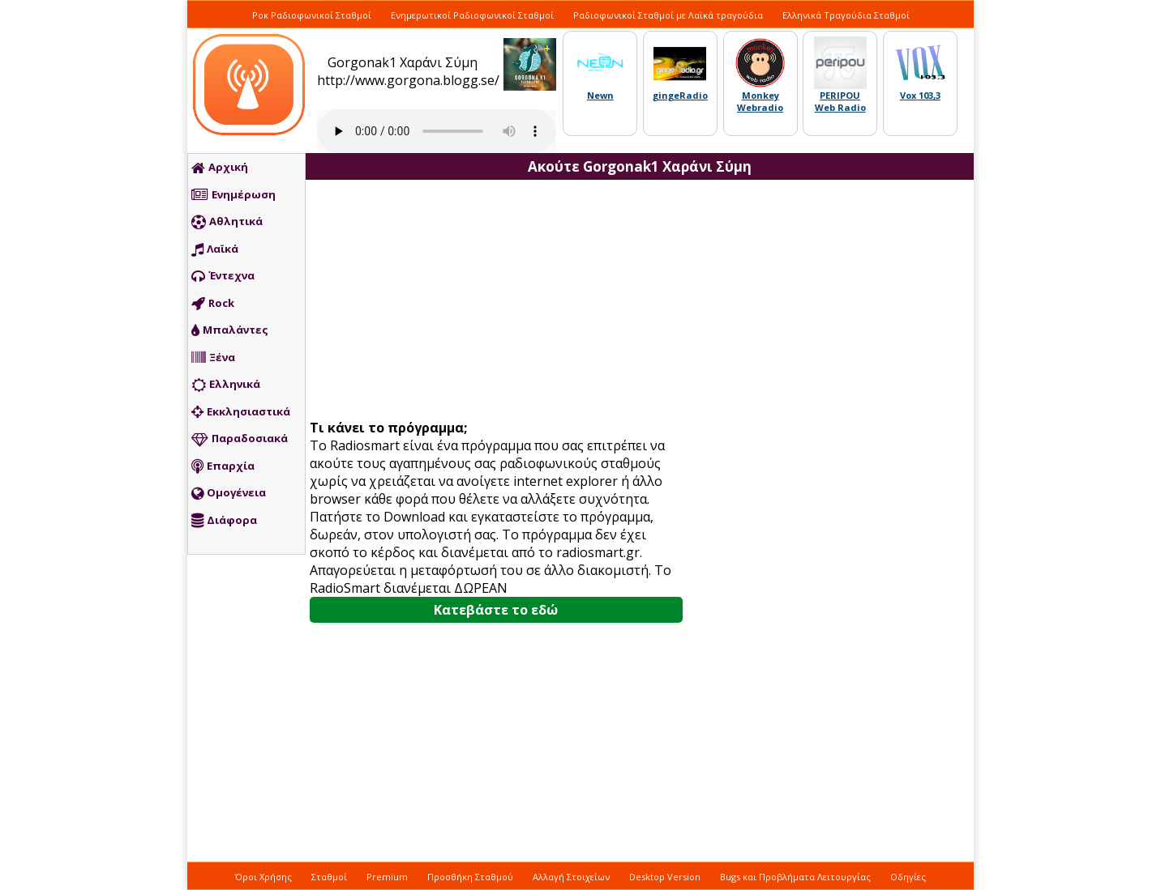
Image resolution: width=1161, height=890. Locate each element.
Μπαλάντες (229, 330)
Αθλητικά (227, 222)
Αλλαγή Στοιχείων (571, 877)
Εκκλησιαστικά (240, 412)
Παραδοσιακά (239, 439)
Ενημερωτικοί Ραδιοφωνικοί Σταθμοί (472, 15)
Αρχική (219, 168)
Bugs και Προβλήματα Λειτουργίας (795, 877)
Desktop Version (664, 877)
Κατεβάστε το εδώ (496, 610)
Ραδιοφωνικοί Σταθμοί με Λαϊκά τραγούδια (668, 15)
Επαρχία (223, 466)
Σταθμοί (329, 877)
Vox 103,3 (920, 95)
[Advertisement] (501, 301)
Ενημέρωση (233, 195)
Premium (387, 877)
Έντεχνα (223, 276)
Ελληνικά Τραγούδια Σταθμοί (846, 15)
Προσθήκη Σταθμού (470, 877)
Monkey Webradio (760, 101)
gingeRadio (680, 95)
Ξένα (213, 358)
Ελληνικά (225, 385)
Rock (212, 304)
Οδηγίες (908, 877)
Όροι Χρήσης (263, 877)
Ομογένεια (228, 493)
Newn (600, 95)
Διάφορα (224, 521)
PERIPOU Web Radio (840, 101)
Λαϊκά (214, 249)
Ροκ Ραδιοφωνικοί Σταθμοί (311, 15)
